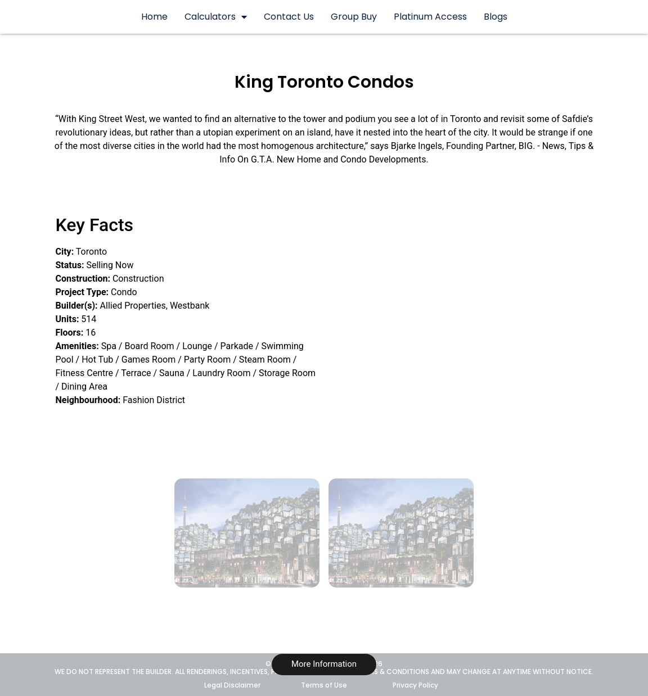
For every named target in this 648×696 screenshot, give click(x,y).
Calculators (215, 17)
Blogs (495, 16)
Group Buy (354, 16)
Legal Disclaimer (232, 685)
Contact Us (289, 16)
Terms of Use (324, 685)
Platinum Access (430, 16)
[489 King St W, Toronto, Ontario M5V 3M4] (484, 294)
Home (154, 16)
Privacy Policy (415, 685)
